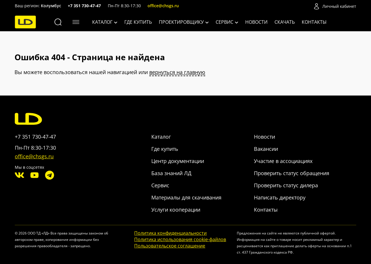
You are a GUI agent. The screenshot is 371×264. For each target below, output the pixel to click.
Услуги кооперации (175, 209)
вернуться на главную (177, 72)
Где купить (138, 22)
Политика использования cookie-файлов (180, 239)
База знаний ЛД (171, 173)
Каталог (104, 22)
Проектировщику (184, 22)
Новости (256, 22)
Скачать (284, 22)
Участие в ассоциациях (283, 160)
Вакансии (266, 148)
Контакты (314, 22)
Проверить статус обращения (291, 173)
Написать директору (279, 197)
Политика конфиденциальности (170, 233)
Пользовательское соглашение (169, 246)
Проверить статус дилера (286, 185)
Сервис (227, 22)
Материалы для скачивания (186, 197)
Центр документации (177, 160)
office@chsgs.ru (163, 5)
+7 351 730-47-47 (84, 5)
